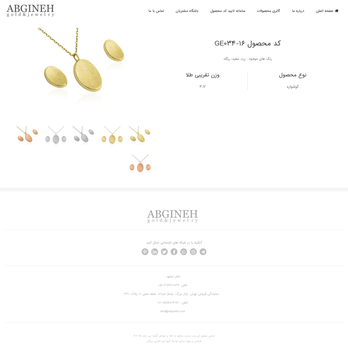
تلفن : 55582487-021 (172, 302)
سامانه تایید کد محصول (227, 11)
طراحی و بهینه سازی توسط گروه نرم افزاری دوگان (174, 341)
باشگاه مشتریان (187, 11)
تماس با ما (156, 11)
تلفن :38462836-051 (172, 285)
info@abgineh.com (172, 311)
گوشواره (293, 87)
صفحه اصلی (327, 11)
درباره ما (298, 11)
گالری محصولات (268, 11)
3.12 (203, 87)
